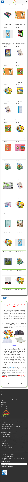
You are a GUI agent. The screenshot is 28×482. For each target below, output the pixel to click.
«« (2, 297)
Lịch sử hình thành (5, 422)
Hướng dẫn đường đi (6, 445)
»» (15, 297)
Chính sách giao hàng (6, 449)
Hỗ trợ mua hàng (5, 443)
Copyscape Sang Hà (6, 428)
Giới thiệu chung (5, 419)
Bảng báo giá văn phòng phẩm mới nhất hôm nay (11, 426)
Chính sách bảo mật (6, 438)
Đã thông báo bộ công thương (7, 424)
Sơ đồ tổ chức (4, 420)
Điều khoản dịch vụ (5, 441)
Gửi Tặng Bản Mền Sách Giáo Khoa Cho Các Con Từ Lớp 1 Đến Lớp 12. (14, 459)
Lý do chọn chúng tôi (6, 436)
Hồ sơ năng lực (5, 430)
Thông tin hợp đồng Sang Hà (7, 456)
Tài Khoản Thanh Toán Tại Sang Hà (8, 454)
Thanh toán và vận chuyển (7, 447)
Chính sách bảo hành (6, 434)
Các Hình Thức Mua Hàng (7, 452)
